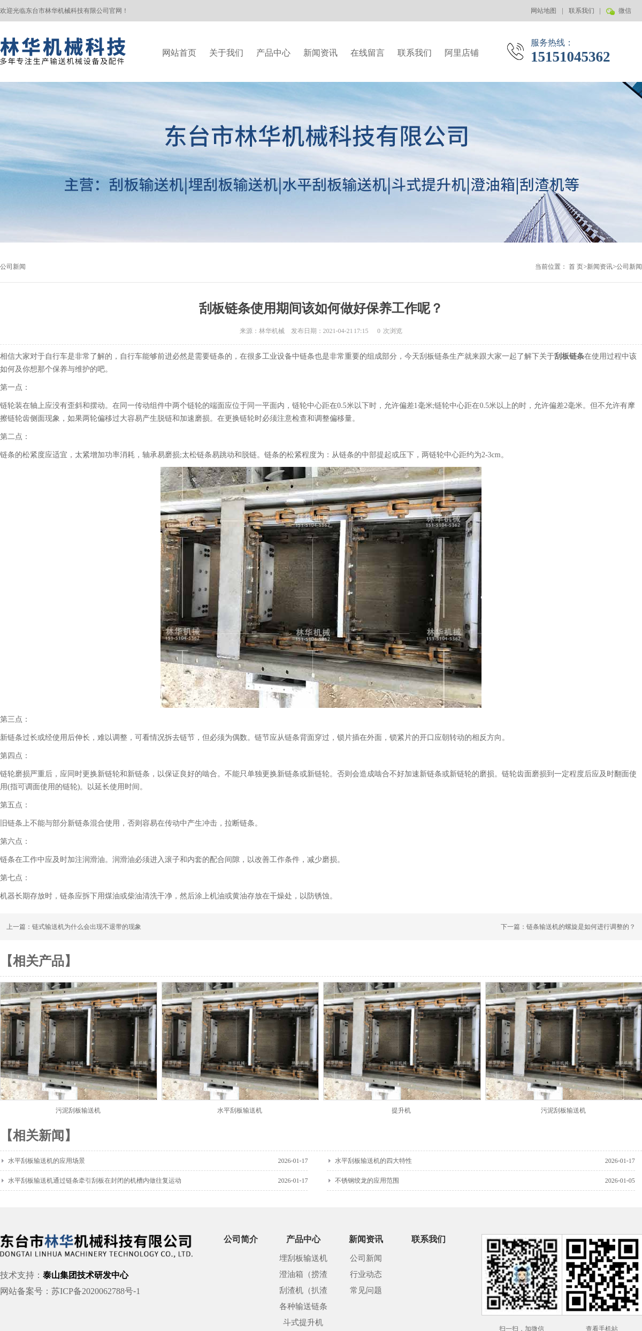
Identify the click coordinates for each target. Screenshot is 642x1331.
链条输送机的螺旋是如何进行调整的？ (581, 927)
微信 (624, 14)
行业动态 (366, 1274)
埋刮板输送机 (303, 1258)
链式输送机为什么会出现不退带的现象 (86, 927)
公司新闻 (629, 266)
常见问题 (366, 1290)
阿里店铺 (462, 52)
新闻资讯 (320, 52)
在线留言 (367, 52)
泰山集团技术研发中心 (85, 1275)
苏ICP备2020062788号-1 (95, 1291)
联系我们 (581, 10)
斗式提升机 (303, 1322)
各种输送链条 (303, 1306)
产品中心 (273, 52)
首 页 (576, 266)
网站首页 (179, 52)
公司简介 (241, 1239)
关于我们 (226, 52)
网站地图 (543, 10)
